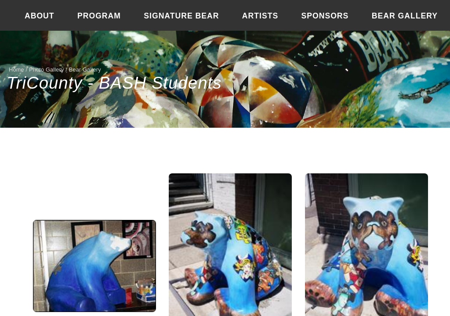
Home (16, 69)
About (39, 15)
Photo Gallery (46, 69)
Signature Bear (181, 15)
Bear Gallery (405, 15)
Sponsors (325, 15)
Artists (260, 15)
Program (99, 15)
